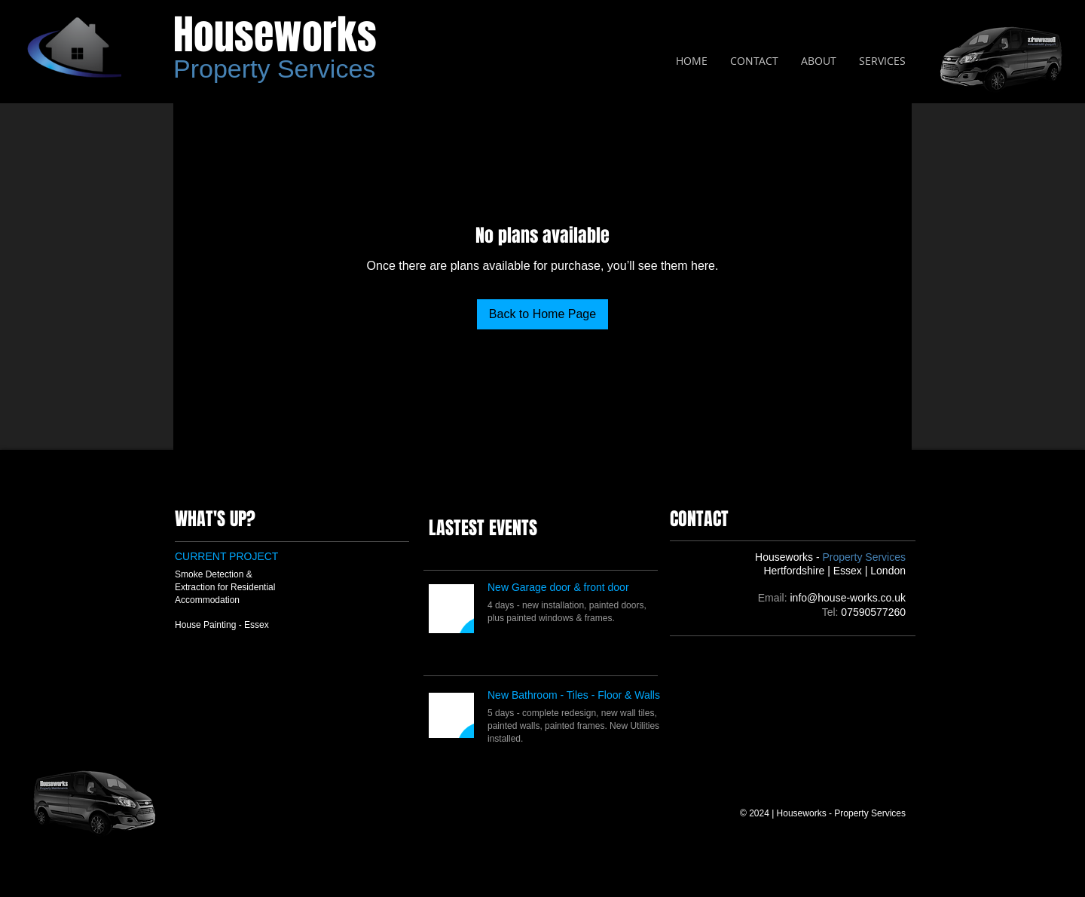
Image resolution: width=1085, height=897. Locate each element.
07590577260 (873, 612)
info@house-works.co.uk (848, 598)
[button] (882, 61)
